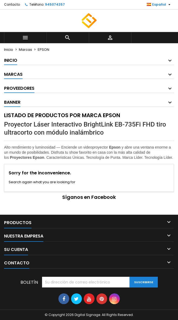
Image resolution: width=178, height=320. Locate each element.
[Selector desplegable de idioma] (159, 4)
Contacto (12, 4)
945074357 (55, 4)
